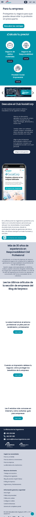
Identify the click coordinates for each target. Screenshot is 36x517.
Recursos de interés (10, 470)
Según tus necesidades (11, 454)
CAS (34, 2)
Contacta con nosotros (16, 238)
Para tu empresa (9, 462)
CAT (30, 2)
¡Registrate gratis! (21, 152)
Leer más (18, 332)
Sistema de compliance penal (12, 506)
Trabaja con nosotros (10, 473)
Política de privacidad (10, 495)
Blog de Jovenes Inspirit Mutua (13, 479)
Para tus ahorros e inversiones (13, 459)
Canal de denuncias (9, 504)
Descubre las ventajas (13, 26)
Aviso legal (7, 492)
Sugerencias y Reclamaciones (12, 484)
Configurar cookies (9, 501)
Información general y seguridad (14, 490)
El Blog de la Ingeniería (10, 476)
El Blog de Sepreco (9, 481)
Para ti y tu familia (9, 457)
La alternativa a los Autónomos (13, 465)
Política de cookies (9, 498)
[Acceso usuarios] (25, 2)
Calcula (10, 61)
